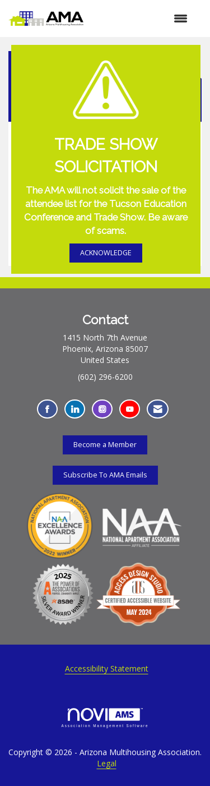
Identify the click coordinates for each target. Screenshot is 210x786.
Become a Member (105, 444)
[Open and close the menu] (141, 18)
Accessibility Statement (106, 668)
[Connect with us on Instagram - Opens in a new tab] (102, 409)
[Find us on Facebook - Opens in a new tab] (47, 409)
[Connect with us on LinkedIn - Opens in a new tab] (74, 409)
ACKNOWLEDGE (106, 253)
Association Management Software (105, 718)
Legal (106, 763)
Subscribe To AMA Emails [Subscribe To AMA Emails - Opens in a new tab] (105, 475)
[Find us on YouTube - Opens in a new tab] (129, 409)
